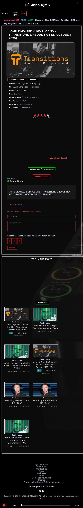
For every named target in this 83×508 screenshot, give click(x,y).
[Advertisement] (45, 137)
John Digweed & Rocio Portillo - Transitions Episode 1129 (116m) (17, 327)
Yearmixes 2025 (11, 20)
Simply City (34, 83)
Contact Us (41, 468)
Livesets (39, 20)
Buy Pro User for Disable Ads (41, 169)
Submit (12, 247)
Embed (33, 79)
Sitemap (41, 479)
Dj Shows (73, 20)
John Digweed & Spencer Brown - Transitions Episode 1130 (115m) (45, 364)
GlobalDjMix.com (30, 495)
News (41, 475)
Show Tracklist (16, 205)
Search (5, 13)
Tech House (21, 90)
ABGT (23, 20)
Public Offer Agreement (48, 481)
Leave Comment (41, 176)
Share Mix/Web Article (29, 24)
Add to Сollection (16, 79)
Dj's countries (41, 464)
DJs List (63, 20)
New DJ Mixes (51, 20)
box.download (58, 158)
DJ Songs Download (41, 477)
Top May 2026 (10, 24)
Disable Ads (42, 302)
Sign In (14, 12)
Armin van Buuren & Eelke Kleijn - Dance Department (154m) (17, 365)
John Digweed (22, 83)
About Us (41, 466)
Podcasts (41, 473)
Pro (23, 14)
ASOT (30, 20)
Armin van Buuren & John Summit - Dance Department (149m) (17, 440)
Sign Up (15, 15)
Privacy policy (30, 481)
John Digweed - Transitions (27, 87)
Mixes (41, 471)
